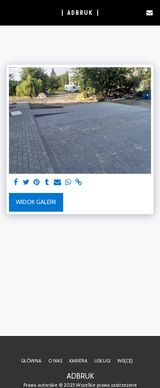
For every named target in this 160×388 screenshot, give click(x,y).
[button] (9, 12)
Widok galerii (36, 202)
